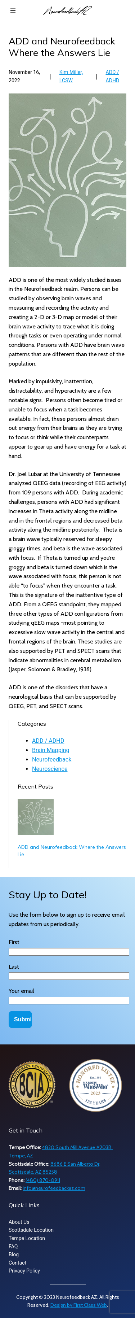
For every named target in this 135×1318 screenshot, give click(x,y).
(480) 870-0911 (43, 1180)
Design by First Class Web (78, 1305)
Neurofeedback (51, 759)
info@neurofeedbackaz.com (54, 1188)
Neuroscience (49, 768)
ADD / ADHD (48, 740)
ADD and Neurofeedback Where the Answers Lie (72, 850)
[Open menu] (13, 10)
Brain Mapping (50, 750)
